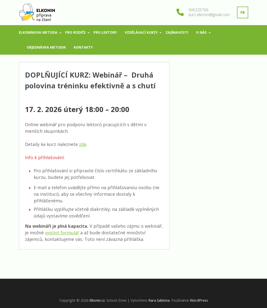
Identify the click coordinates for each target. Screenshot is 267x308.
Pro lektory (105, 32)
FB (242, 12)
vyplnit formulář (62, 233)
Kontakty (83, 47)
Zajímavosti (176, 32)
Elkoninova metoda (38, 32)
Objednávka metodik (46, 47)
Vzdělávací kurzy (141, 32)
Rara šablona (159, 300)
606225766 (198, 9)
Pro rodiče (75, 32)
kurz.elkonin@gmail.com (209, 14)
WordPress (199, 300)
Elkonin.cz (97, 300)
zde (82, 144)
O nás (201, 32)
